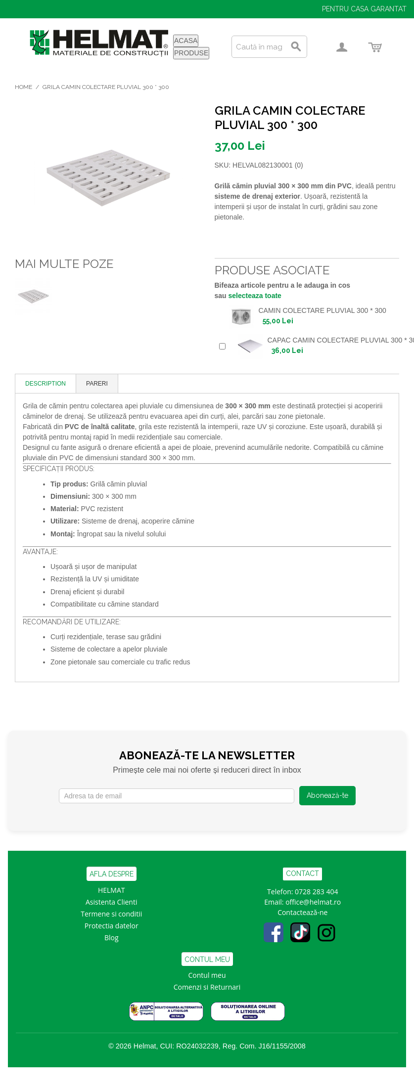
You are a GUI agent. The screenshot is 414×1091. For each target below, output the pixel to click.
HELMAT (111, 890)
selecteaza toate (255, 296)
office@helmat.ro (313, 902)
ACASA (185, 40)
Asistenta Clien (109, 902)
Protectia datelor (111, 925)
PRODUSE (191, 53)
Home (23, 87)
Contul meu (207, 975)
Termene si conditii (111, 913)
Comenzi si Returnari (207, 987)
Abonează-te (327, 795)
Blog (111, 937)
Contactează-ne (302, 912)
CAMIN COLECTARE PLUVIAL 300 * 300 (322, 310)
